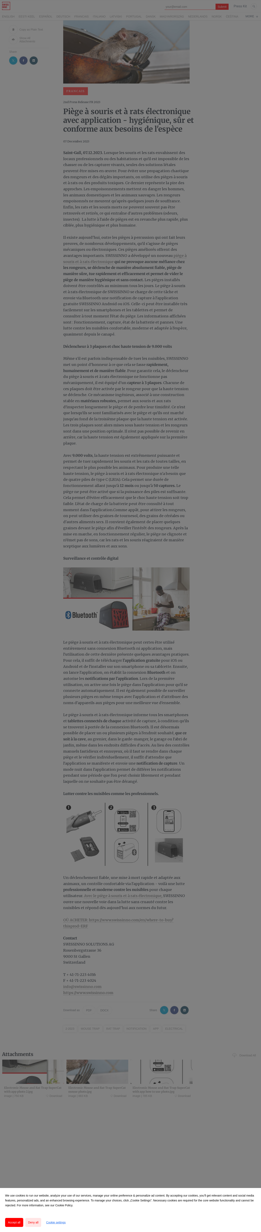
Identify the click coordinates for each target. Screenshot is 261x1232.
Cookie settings (56, 1222)
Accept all (14, 1222)
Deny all (33, 1222)
